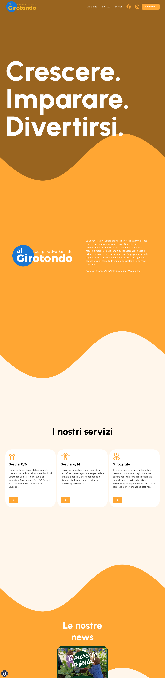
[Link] (30, 478)
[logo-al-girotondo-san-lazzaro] (21, 7)
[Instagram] (137, 6)
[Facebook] (128, 6)
